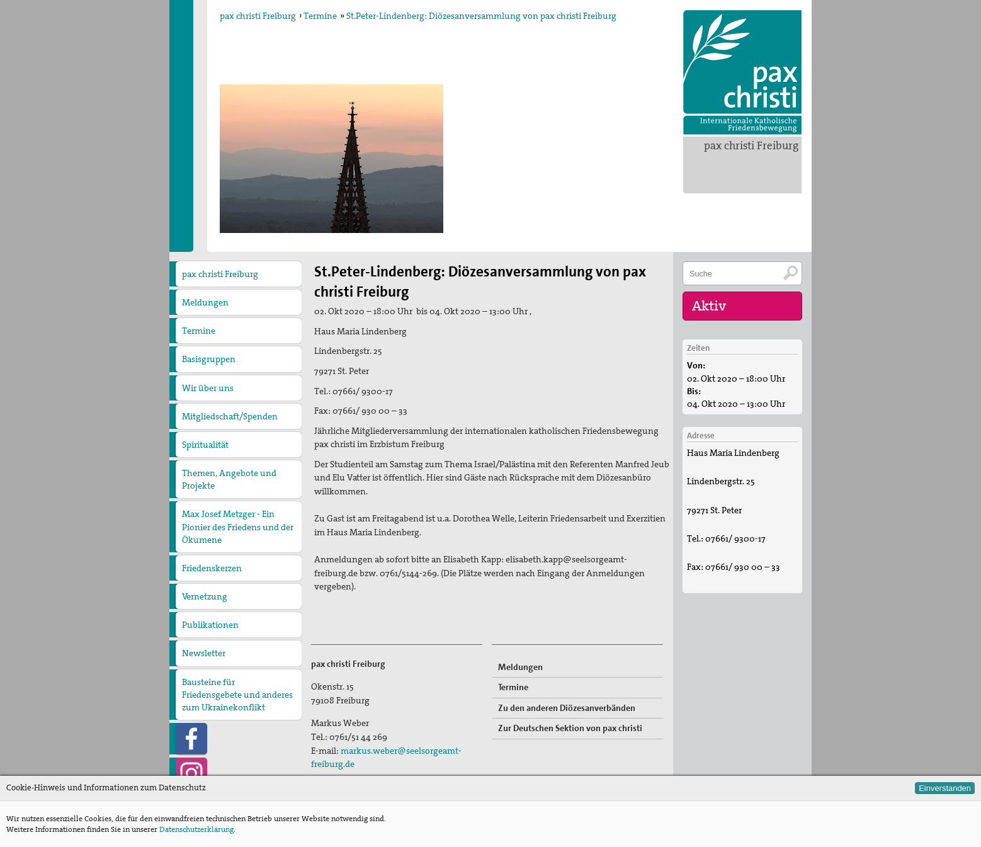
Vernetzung (204, 596)
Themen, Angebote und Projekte (229, 479)
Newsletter (203, 653)
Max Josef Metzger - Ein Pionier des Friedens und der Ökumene (237, 526)
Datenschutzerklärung (196, 829)
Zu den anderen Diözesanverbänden (566, 707)
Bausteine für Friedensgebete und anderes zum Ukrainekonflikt (237, 694)
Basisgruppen (208, 359)
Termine (320, 15)
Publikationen (210, 624)
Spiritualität (205, 444)
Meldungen (205, 302)
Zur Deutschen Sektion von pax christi (570, 728)
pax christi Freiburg (751, 145)
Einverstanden (945, 788)
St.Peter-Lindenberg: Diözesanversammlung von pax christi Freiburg (481, 15)
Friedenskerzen (212, 568)
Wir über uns (208, 388)
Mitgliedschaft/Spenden (230, 416)
